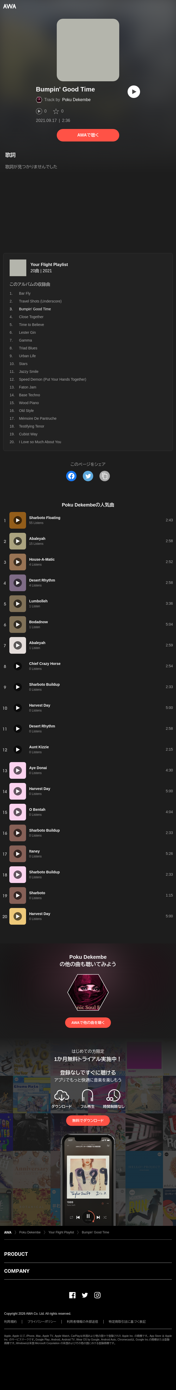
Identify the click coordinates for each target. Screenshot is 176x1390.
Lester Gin (27, 332)
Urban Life (27, 356)
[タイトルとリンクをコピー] (104, 476)
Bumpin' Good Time (95, 1232)
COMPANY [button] (16, 1271)
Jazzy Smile (29, 371)
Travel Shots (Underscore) (40, 301)
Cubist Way (28, 434)
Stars (23, 364)
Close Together (31, 317)
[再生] (134, 91)
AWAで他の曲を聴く (88, 1023)
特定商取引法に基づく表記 (127, 1322)
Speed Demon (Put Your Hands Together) (52, 379)
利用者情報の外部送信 (82, 1322)
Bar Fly (24, 293)
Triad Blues (28, 348)
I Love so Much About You (40, 442)
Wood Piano (29, 403)
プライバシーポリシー (41, 1322)
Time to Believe (31, 325)
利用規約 (10, 1322)
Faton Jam (27, 387)
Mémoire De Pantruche (37, 418)
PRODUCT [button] (16, 1254)
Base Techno (29, 395)
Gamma (25, 340)
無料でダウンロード (88, 1121)
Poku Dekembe (76, 99)
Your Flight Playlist (49, 264)
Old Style (26, 411)
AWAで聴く (88, 135)
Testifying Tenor (31, 426)
